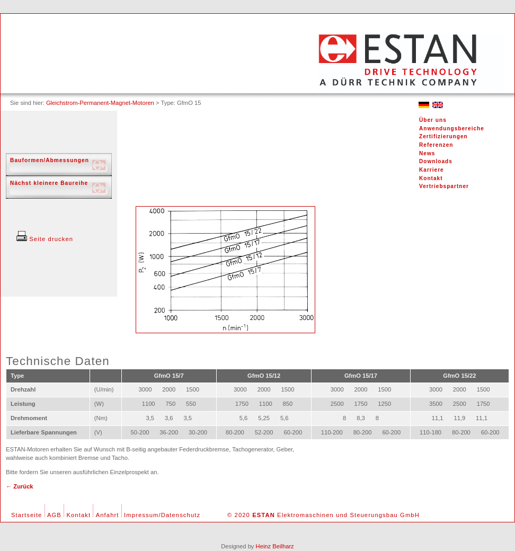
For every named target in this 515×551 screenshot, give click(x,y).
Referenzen (436, 145)
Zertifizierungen (443, 136)
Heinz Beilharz (275, 546)
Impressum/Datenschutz (162, 515)
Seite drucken (44, 239)
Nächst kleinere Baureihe (49, 183)
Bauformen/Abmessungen (49, 160)
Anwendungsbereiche (451, 128)
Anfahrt (107, 515)
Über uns (433, 120)
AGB (54, 515)
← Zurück (19, 486)
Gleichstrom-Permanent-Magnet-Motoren (100, 103)
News (427, 153)
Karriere (431, 170)
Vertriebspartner (444, 186)
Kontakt (431, 178)
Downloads (435, 161)
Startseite (26, 515)
